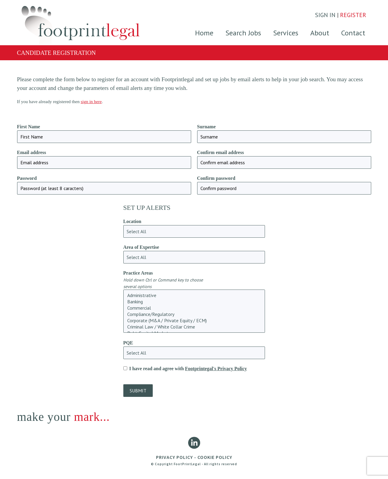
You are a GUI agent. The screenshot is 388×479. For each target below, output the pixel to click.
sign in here (91, 101)
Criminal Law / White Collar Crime (194, 327)
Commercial (194, 308)
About (319, 32)
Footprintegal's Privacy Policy (216, 368)
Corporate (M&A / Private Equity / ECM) (194, 320)
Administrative (194, 295)
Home (204, 32)
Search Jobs (243, 32)
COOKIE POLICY (214, 457)
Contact (353, 32)
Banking (194, 302)
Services (285, 32)
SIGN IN (325, 15)
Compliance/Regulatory (194, 314)
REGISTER (353, 15)
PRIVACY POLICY (174, 457)
